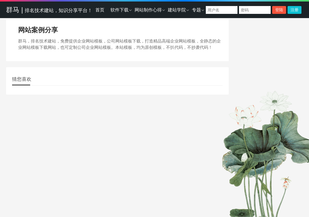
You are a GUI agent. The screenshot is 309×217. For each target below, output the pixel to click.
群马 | (49, 10)
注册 (294, 10)
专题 (196, 9)
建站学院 (177, 9)
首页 (99, 9)
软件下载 (119, 9)
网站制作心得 (148, 9)
